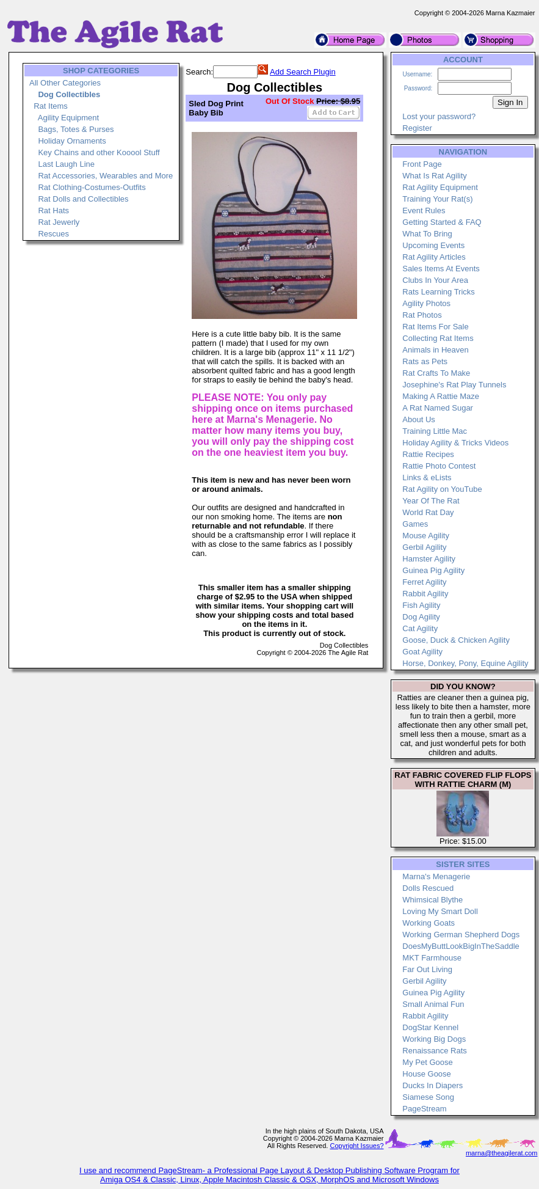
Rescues (53, 233)
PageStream (424, 1108)
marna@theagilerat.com (502, 1153)
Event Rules (423, 210)
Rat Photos (421, 315)
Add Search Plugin (303, 71)
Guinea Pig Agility (433, 570)
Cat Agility (420, 628)
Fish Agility (421, 605)
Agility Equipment (68, 117)
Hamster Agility (428, 558)
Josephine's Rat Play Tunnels (454, 384)
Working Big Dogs (434, 1039)
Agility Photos (426, 303)
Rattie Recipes (428, 454)
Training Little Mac (434, 431)
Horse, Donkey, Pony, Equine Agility (465, 663)
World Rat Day (428, 512)
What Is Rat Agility (434, 175)
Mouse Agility (425, 535)
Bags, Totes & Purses (76, 129)
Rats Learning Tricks (438, 291)
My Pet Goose (427, 1062)
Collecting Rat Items (437, 338)
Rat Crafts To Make (436, 373)
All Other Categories (65, 82)
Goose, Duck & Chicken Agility (456, 640)
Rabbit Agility (425, 593)
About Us (418, 419)
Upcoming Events (433, 245)
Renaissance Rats (434, 1050)
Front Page (421, 164)
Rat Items (51, 106)
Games (415, 524)
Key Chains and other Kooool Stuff (98, 152)
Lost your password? (439, 116)
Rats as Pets (424, 361)
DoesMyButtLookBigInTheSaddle (460, 946)
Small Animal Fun (433, 1004)
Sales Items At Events (440, 268)
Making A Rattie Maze (440, 396)
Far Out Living (427, 969)
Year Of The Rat (430, 500)
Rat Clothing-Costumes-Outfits (91, 187)
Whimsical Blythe (432, 899)
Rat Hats (53, 210)
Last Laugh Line (66, 164)
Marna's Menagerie (436, 876)
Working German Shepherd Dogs (460, 934)
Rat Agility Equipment (440, 187)
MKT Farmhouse (431, 957)
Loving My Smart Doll (440, 911)
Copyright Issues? (356, 1145)
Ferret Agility (424, 582)
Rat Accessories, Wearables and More (105, 175)
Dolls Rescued (428, 888)
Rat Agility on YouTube (442, 489)
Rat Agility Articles (433, 257)
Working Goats (428, 922)
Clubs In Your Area (435, 280)
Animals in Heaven (435, 349)
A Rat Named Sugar (437, 407)
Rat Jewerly (58, 222)
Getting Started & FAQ (441, 222)
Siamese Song (428, 1097)
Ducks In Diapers (432, 1085)
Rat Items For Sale (435, 326)
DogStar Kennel (430, 1027)
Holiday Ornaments (72, 140)
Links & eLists (426, 477)
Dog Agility (421, 616)
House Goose (426, 1073)
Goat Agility (422, 651)
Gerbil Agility (424, 547)
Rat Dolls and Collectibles (83, 198)
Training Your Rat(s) (437, 198)
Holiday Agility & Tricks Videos (455, 442)
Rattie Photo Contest (439, 465)
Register (417, 128)
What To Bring (427, 233)
